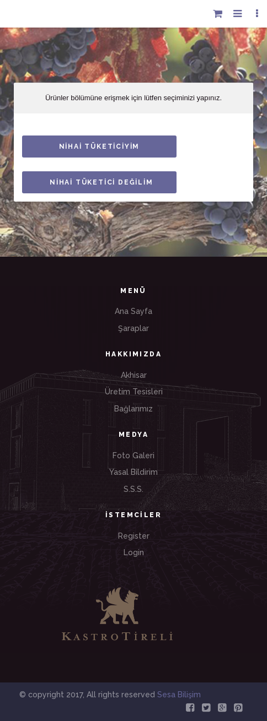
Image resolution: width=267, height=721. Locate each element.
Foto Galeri (133, 455)
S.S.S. (133, 489)
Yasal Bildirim (133, 472)
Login (134, 552)
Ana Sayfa (133, 311)
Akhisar (134, 375)
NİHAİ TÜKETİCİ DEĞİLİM (101, 182)
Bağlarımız (133, 408)
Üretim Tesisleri (134, 391)
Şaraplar (133, 328)
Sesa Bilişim (178, 694)
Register (133, 536)
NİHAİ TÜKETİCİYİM (99, 146)
